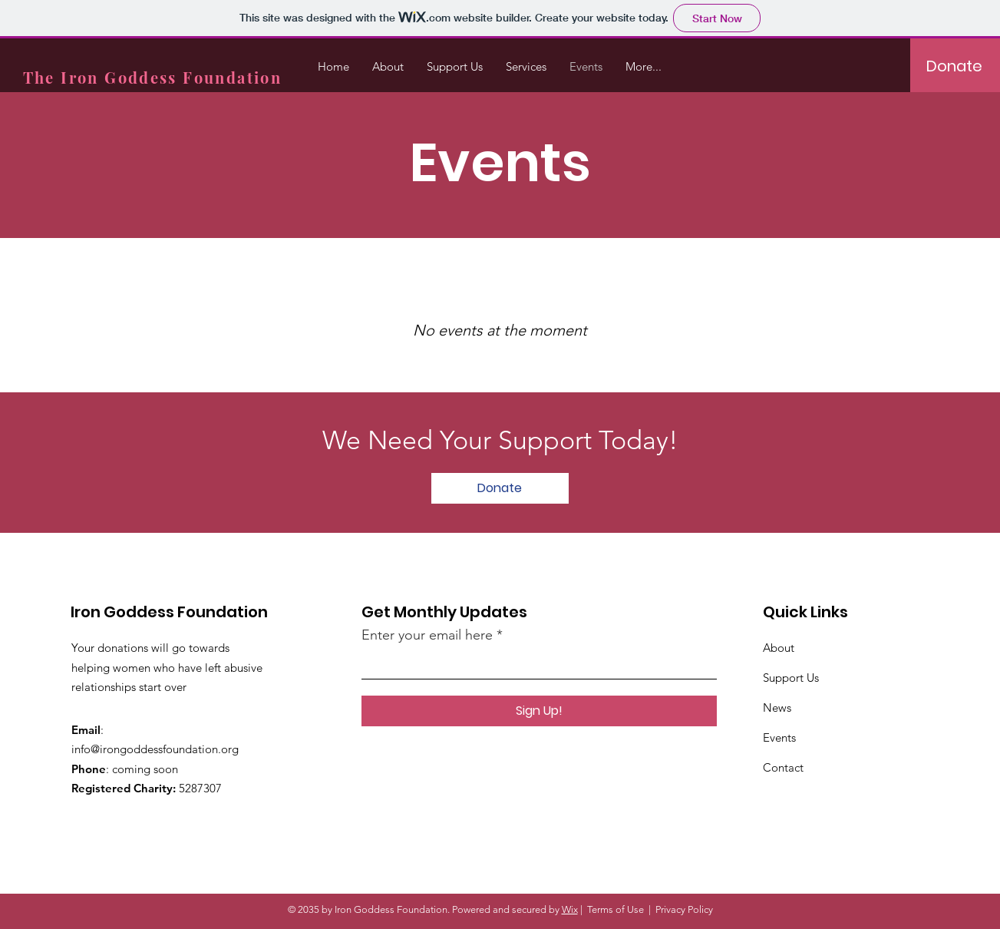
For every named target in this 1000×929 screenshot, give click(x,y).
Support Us (791, 677)
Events (779, 737)
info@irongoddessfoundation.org (155, 749)
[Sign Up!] (539, 711)
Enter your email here (427, 635)
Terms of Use (615, 909)
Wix (570, 909)
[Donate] (954, 66)
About (778, 647)
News (777, 707)
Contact (783, 767)
